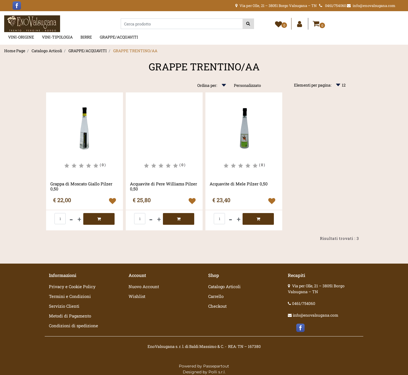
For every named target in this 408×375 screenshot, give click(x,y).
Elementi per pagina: (312, 85)
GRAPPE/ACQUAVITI (119, 37)
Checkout (217, 306)
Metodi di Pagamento (70, 316)
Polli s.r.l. (217, 371)
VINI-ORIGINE (21, 37)
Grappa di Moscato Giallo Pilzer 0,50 (81, 186)
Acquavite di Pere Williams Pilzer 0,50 (163, 186)
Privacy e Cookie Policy (72, 286)
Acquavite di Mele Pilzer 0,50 (239, 184)
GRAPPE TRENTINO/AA (135, 50)
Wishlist (137, 296)
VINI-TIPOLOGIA (57, 37)
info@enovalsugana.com (315, 315)
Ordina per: (207, 85)
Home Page (14, 50)
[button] (248, 23)
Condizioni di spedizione (73, 325)
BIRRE (86, 37)
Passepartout (216, 366)
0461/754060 (303, 303)
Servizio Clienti (64, 306)
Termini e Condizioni (70, 296)
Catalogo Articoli (47, 50)
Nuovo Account (144, 286)
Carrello (216, 296)
